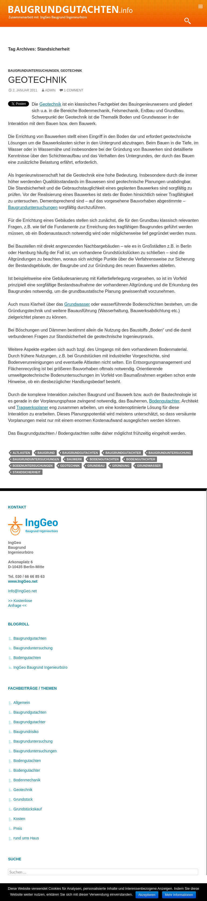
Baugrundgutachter (123, 452)
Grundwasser (77, 304)
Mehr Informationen (179, 895)
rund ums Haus (26, 838)
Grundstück (23, 799)
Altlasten (21, 452)
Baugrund (46, 452)
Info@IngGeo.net (22, 591)
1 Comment (73, 90)
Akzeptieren (146, 895)
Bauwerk (74, 459)
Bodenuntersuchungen (33, 465)
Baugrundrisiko (25, 731)
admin (50, 90)
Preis (17, 828)
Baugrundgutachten (80, 452)
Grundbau (96, 465)
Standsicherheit (27, 472)
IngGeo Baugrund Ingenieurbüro (40, 667)
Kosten (19, 819)
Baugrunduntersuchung (170, 452)
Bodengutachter (164, 401)
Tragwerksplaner (32, 407)
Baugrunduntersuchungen (33, 71)
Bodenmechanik (26, 780)
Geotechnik (71, 71)
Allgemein (21, 702)
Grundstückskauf (27, 809)
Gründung (121, 465)
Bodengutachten (104, 459)
